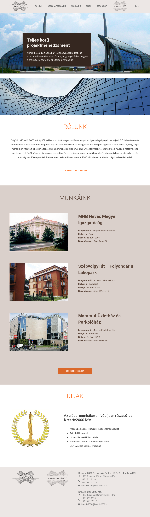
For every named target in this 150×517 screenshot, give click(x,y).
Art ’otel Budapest (79, 433)
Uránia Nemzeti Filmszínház (84, 437)
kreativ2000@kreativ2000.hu (94, 485)
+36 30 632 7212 (89, 482)
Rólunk (38, 6)
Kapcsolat (102, 6)
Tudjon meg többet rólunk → (75, 171)
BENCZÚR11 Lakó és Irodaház (85, 445)
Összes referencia (75, 371)
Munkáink (76, 6)
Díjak (88, 6)
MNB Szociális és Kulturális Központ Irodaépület (94, 428)
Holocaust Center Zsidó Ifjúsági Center (89, 441)
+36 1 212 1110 (88, 479)
